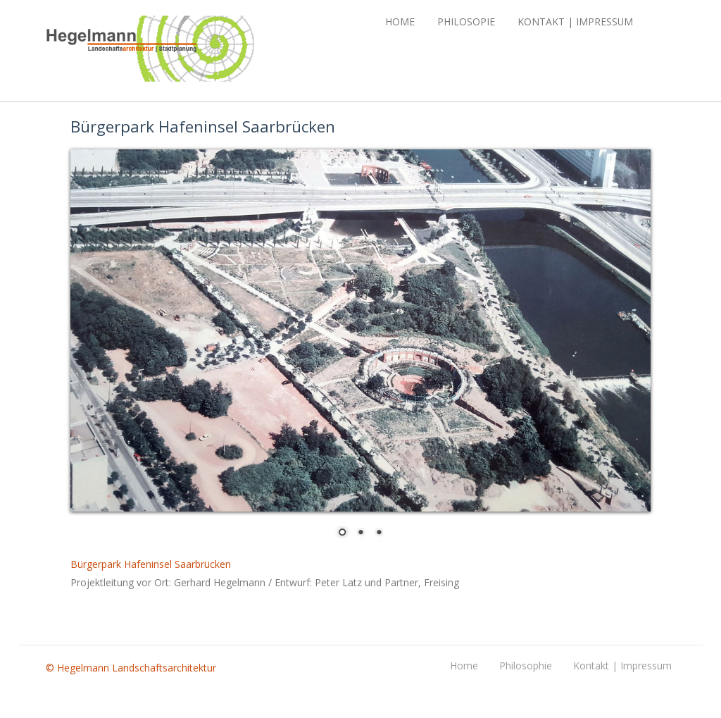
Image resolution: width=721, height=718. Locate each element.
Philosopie (466, 21)
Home (400, 21)
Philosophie (525, 665)
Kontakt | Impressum (575, 21)
